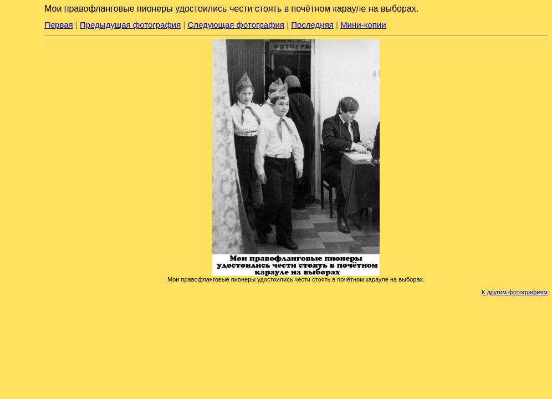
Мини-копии (363, 24)
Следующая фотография (236, 24)
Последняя (312, 24)
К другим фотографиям (515, 292)
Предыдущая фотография (130, 24)
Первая (58, 24)
